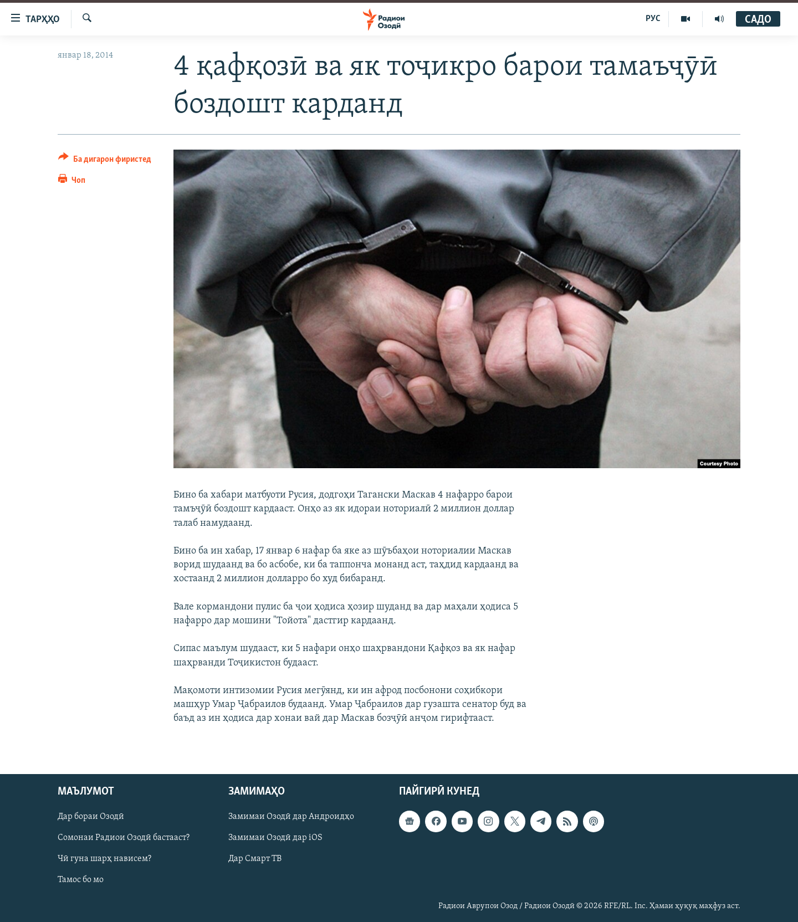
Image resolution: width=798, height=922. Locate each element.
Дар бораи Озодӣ (91, 817)
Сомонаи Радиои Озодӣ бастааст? (124, 838)
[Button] (104, 161)
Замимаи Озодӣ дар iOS (275, 838)
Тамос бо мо (81, 880)
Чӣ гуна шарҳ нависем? (104, 859)
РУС (653, 18)
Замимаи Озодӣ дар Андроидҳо (291, 817)
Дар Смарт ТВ (255, 859)
